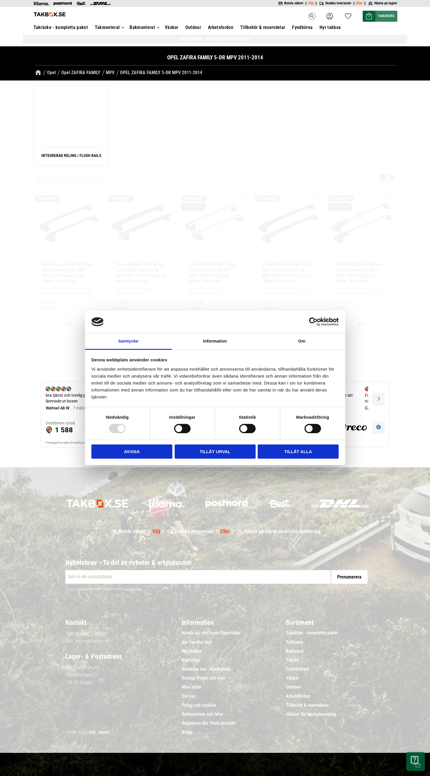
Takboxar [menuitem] (294, 642)
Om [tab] (301, 340)
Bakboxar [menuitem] (295, 651)
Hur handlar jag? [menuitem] (197, 642)
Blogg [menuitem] (187, 732)
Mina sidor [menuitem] (191, 687)
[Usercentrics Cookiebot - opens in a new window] (313, 321)
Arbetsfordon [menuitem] (298, 696)
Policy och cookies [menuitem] (199, 705)
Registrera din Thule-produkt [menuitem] (209, 723)
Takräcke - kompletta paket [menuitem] (312, 633)
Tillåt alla (298, 451)
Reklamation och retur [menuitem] (202, 714)
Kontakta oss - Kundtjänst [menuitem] (206, 669)
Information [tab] (215, 340)
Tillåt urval (215, 451)
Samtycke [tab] (128, 340)
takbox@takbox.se (92, 641)
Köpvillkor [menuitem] (191, 660)
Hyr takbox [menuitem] (192, 651)
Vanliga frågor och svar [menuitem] (203, 678)
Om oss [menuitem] (188, 696)
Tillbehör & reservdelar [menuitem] (307, 705)
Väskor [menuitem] (292, 678)
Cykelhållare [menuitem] (297, 669)
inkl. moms (99, 732)
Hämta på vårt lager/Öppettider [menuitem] (211, 633)
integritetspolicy (133, 589)
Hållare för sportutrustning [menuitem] (311, 714)
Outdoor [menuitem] (293, 687)
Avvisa (132, 451)
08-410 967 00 (93, 633)
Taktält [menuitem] (292, 660)
